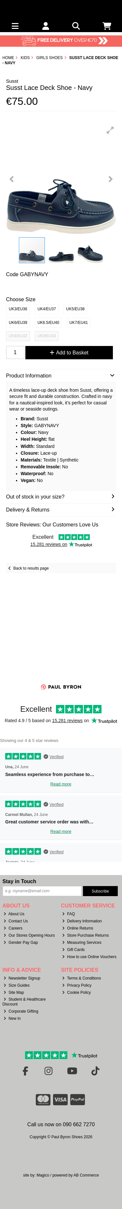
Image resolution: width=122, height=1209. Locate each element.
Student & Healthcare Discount (24, 1001)
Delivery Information (82, 921)
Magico (42, 1175)
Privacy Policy (76, 985)
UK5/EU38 (75, 309)
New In (12, 1018)
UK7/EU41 (78, 322)
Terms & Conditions (81, 978)
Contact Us (16, 921)
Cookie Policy (76, 992)
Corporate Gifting (21, 1011)
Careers (13, 928)
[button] (110, 130)
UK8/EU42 (18, 336)
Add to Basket (69, 352)
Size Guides (17, 985)
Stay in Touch (19, 881)
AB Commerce (86, 1175)
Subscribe (100, 891)
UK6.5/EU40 (48, 322)
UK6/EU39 (18, 322)
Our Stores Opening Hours (29, 935)
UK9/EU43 (46, 336)
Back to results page (31, 568)
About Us (14, 914)
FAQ (68, 914)
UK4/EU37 (46, 309)
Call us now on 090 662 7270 (61, 1124)
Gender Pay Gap (21, 942)
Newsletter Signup (22, 978)
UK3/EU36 (18, 309)
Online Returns (77, 928)
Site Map (14, 992)
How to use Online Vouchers (89, 957)
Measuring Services (81, 942)
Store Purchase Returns (85, 935)
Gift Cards (73, 949)
